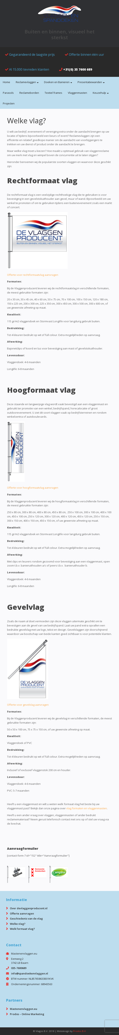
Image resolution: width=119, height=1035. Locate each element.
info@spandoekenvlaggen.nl (29, 973)
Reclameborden (29, 93)
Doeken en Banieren (57, 82)
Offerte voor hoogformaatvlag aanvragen (32, 487)
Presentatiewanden (90, 82)
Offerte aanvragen (22, 913)
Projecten (9, 103)
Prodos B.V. (79, 1031)
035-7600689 (18, 968)
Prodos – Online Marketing (27, 1014)
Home (6, 82)
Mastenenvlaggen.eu (23, 1009)
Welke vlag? (17, 924)
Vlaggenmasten (77, 93)
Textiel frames (53, 93)
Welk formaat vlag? (22, 929)
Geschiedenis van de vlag (26, 918)
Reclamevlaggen (26, 82)
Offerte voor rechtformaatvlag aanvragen (32, 275)
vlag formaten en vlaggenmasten (86, 808)
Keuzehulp (99, 93)
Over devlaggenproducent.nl (28, 908)
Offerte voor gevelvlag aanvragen (28, 704)
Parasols (8, 93)
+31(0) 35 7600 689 (77, 69)
